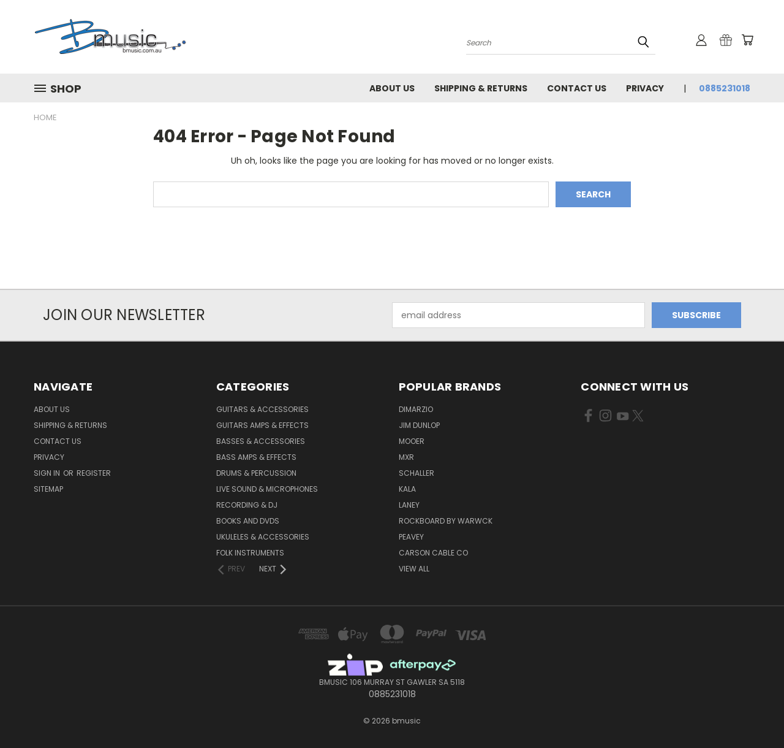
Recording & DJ (246, 505)
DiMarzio (416, 409)
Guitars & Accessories (262, 409)
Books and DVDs (247, 521)
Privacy (645, 88)
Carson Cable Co (433, 553)
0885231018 (724, 88)
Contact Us (576, 88)
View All (414, 568)
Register (94, 473)
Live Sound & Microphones (267, 489)
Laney (409, 505)
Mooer (411, 441)
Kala (407, 489)
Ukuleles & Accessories (262, 537)
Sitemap (48, 489)
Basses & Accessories (260, 441)
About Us (392, 88)
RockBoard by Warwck (445, 521)
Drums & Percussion (256, 473)
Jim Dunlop (419, 425)
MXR (406, 457)
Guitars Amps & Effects (262, 425)
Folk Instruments (250, 553)
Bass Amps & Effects (256, 457)
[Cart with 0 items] (747, 40)
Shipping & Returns (480, 88)
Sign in (48, 473)
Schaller (416, 473)
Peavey (411, 537)
